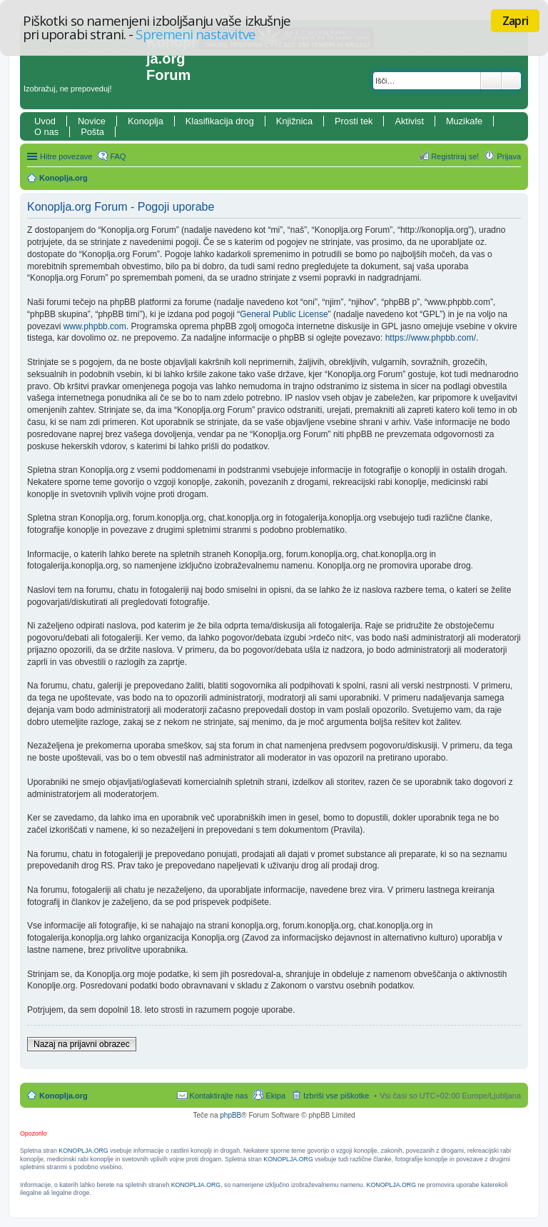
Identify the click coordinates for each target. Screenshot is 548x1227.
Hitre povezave (66, 156)
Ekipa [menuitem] (275, 1095)
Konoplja (145, 121)
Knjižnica (294, 121)
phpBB (230, 1115)
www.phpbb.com (95, 326)
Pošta (92, 131)
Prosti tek (353, 121)
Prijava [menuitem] (509, 156)
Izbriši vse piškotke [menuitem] (336, 1095)
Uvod (45, 121)
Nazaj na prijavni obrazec (82, 1044)
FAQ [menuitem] (118, 156)
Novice (92, 121)
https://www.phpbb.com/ (430, 338)
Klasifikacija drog (220, 121)
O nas (46, 131)
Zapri (515, 21)
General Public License (284, 314)
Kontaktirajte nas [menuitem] (219, 1095)
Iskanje (491, 80)
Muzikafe (464, 121)
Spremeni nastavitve (195, 34)
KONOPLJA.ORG (83, 1150)
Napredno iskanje (511, 80)
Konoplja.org (63, 178)
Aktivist (409, 121)
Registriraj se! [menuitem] (455, 156)
